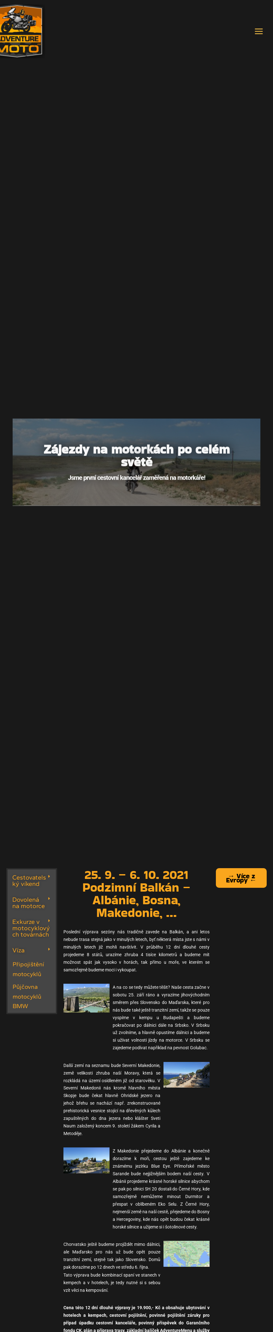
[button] (32, 883)
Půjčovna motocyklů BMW (27, 999)
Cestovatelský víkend (29, 883)
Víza (18, 952)
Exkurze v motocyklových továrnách (31, 930)
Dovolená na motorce (28, 905)
